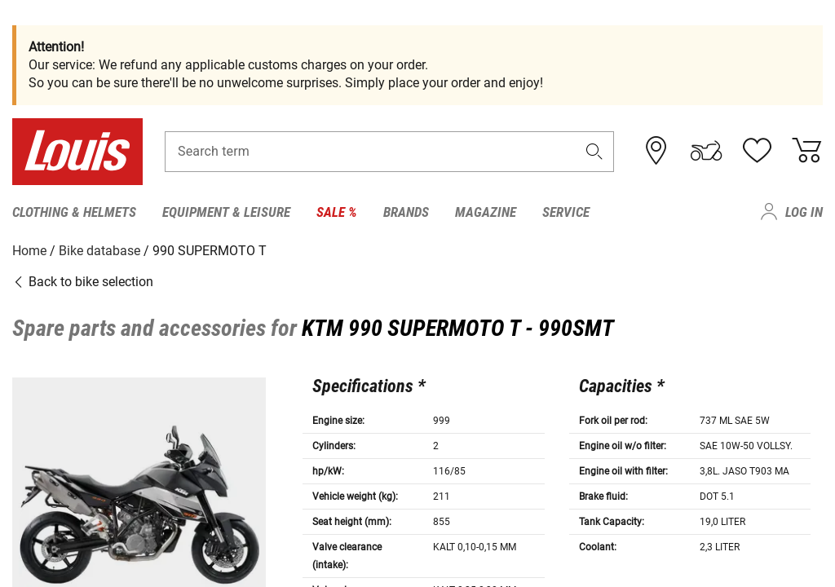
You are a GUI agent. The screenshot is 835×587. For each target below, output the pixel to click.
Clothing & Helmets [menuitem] (74, 212)
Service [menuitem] (566, 212)
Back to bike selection (82, 281)
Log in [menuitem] (804, 212)
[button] (594, 152)
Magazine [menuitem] (485, 212)
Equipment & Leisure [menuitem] (226, 212)
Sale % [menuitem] (336, 212)
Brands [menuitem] (406, 212)
